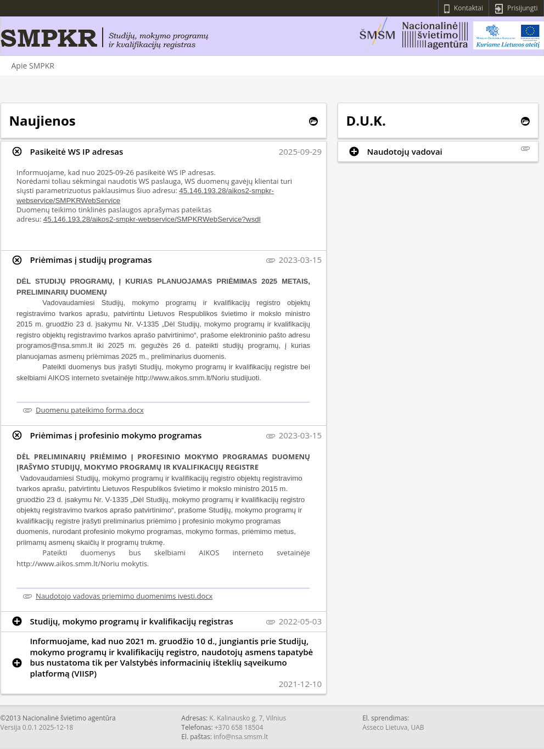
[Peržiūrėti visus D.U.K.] (525, 121)
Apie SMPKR (33, 65)
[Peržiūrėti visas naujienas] (313, 121)
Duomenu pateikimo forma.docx (90, 410)
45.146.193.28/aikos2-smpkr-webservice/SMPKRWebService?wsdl (152, 219)
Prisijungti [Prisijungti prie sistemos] (516, 8)
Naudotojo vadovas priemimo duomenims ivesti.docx (124, 596)
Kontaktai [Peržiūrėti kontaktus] (463, 8)
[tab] (163, 151)
